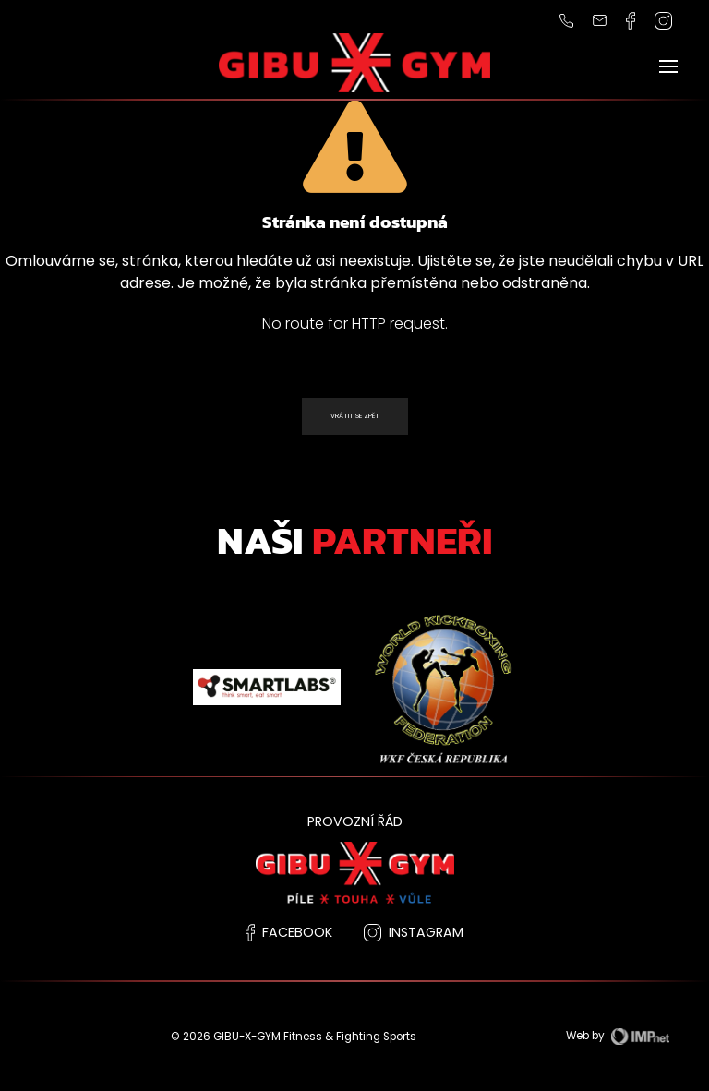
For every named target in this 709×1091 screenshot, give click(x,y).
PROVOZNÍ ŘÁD (355, 821)
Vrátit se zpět (354, 416)
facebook (289, 932)
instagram (413, 932)
